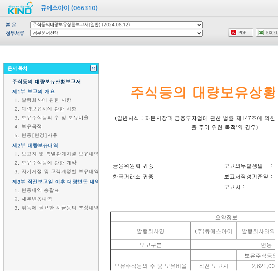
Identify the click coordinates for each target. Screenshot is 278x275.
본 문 (11, 25)
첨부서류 (15, 33)
